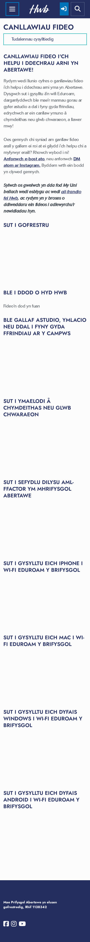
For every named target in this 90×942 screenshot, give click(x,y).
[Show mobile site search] (78, 9)
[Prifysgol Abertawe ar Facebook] (6, 925)
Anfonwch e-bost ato (24, 158)
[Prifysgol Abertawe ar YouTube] (22, 925)
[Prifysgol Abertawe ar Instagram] (14, 925)
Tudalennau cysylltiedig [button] (33, 39)
